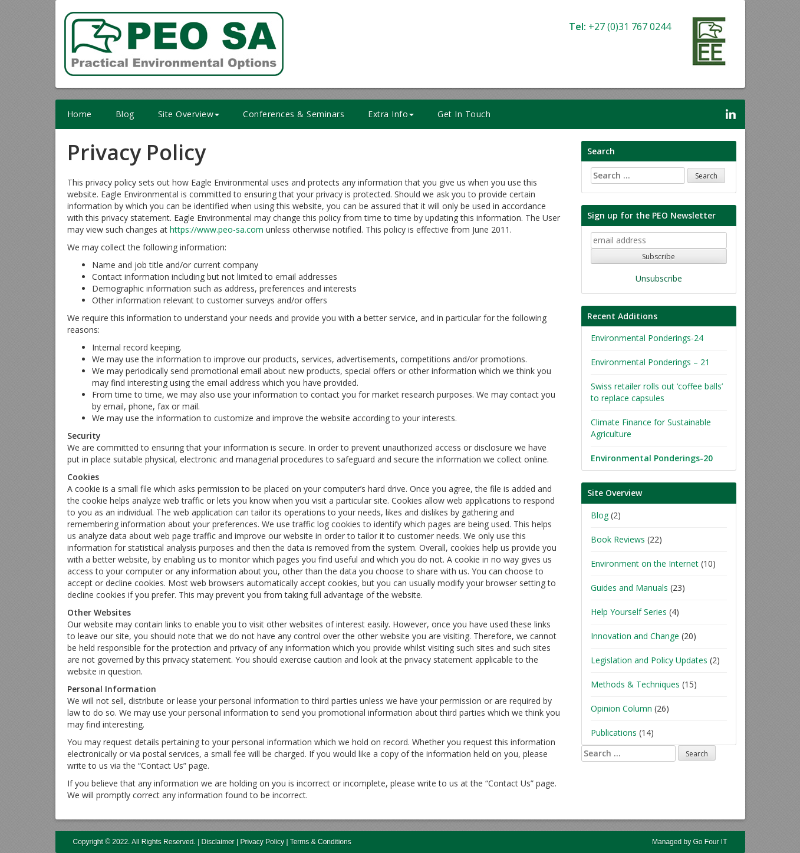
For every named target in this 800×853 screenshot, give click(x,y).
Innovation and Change (635, 636)
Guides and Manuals (629, 587)
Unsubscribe (659, 278)
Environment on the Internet (645, 563)
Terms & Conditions (320, 842)
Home (79, 114)
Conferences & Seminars (293, 114)
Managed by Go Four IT (689, 842)
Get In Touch (463, 114)
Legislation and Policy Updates (649, 660)
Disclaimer (218, 842)
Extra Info (391, 114)
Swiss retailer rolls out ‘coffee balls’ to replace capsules (657, 392)
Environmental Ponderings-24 (647, 337)
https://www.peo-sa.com (217, 229)
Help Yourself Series (629, 611)
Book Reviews (618, 539)
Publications (614, 732)
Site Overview (189, 114)
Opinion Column (621, 708)
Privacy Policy (262, 842)
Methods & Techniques (635, 684)
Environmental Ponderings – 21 (650, 362)
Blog (125, 114)
